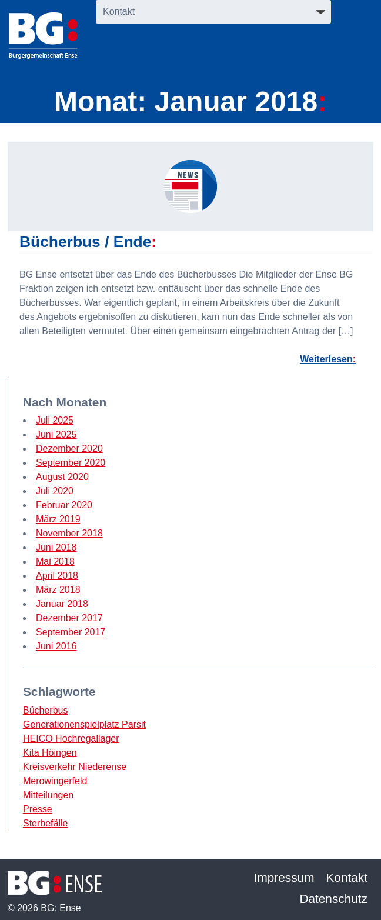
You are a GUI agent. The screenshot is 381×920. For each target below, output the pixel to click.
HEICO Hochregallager (71, 739)
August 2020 (62, 477)
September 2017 (70, 632)
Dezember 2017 (69, 618)
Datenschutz (333, 898)
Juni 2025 (56, 434)
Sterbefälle (45, 823)
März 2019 (58, 519)
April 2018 (57, 576)
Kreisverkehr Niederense (74, 767)
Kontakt (347, 877)
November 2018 (69, 533)
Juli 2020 (54, 491)
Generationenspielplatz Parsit (84, 724)
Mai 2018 (55, 561)
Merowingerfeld (55, 781)
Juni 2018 (56, 547)
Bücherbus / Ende (85, 242)
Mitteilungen (48, 795)
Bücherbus (45, 710)
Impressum (284, 877)
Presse (37, 809)
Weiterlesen (326, 359)
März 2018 (58, 590)
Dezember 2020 (69, 449)
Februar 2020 (64, 505)
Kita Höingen (50, 753)
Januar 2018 (62, 604)
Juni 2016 (56, 646)
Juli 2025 (54, 420)
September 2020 (70, 463)
